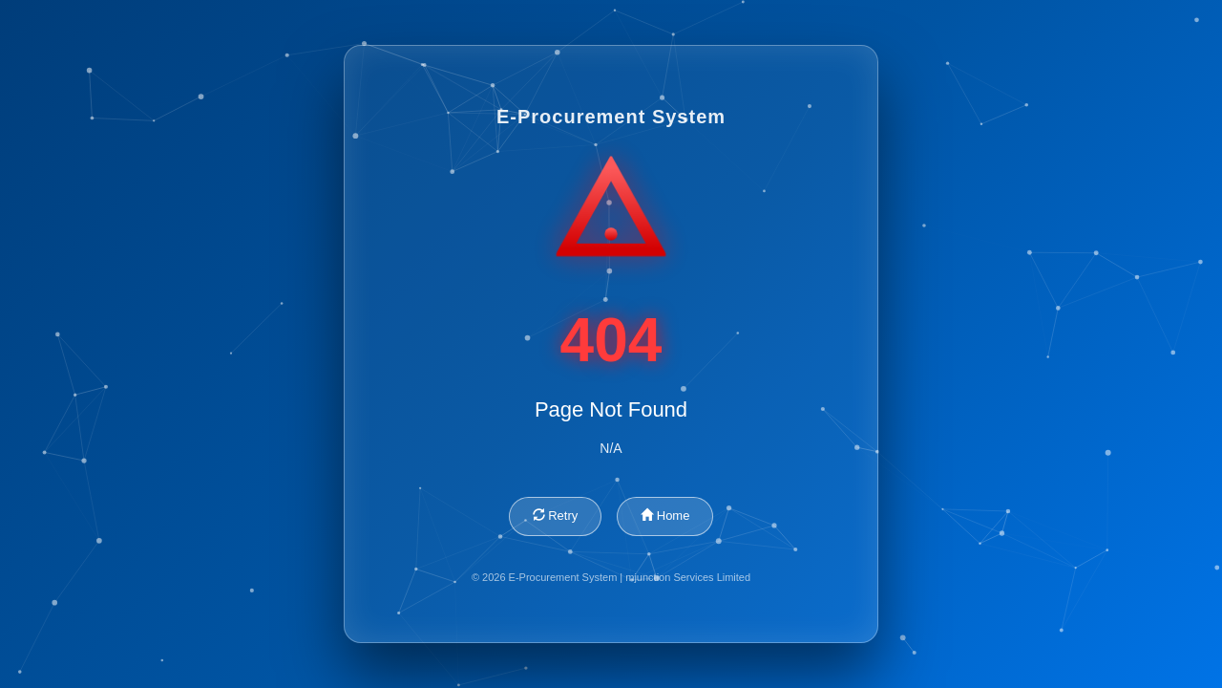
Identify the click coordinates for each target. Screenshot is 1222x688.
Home (665, 515)
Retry (556, 515)
